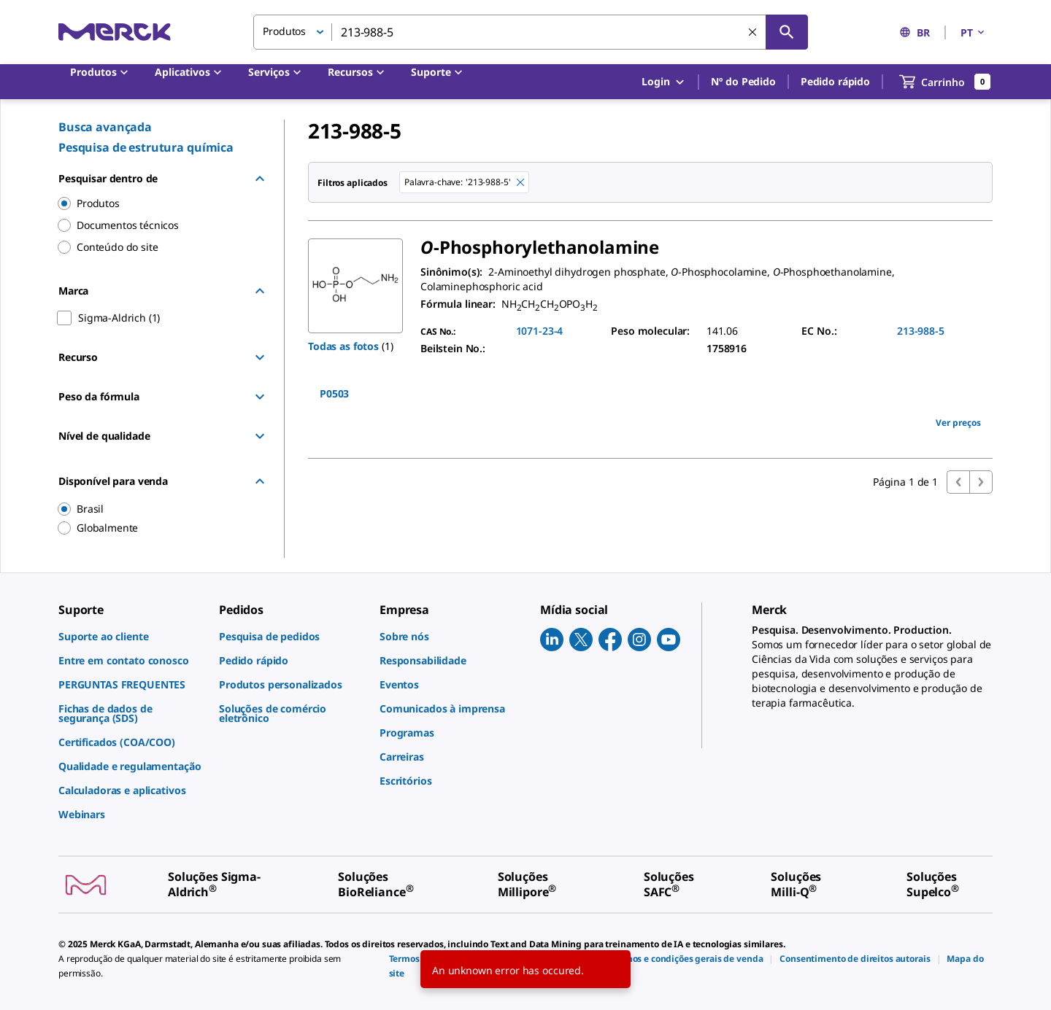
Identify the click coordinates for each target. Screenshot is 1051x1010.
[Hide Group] (260, 179)
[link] (131, 636)
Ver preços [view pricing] (958, 422)
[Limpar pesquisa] (752, 32)
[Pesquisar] (787, 32)
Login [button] (664, 82)
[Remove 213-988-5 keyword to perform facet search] (520, 182)
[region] (154, 509)
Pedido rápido (835, 81)
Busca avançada (105, 127)
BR (914, 32)
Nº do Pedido (743, 81)
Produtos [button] (284, 31)
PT (973, 32)
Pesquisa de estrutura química (146, 147)
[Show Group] (260, 357)
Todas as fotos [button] (343, 346)
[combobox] (530, 32)
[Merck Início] (114, 31)
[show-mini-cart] (945, 81)
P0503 (334, 393)
